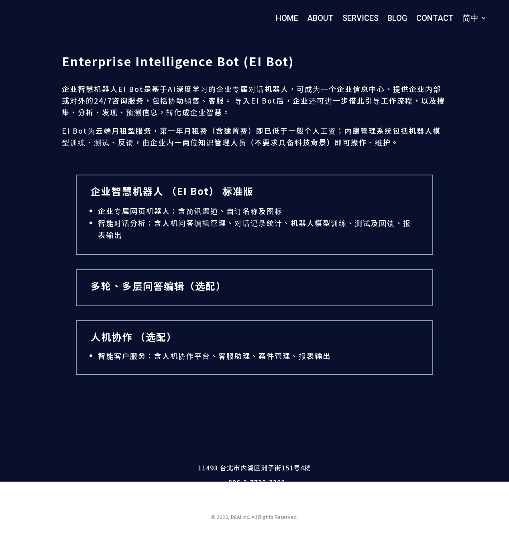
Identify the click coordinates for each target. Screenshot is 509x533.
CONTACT (435, 18)
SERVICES (360, 18)
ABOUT (320, 18)
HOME (287, 18)
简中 (470, 18)
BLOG (397, 18)
